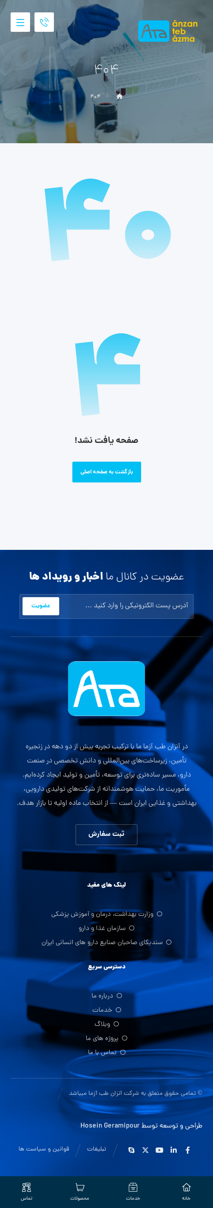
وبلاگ (107, 1026)
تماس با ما (107, 1054)
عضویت (40, 606)
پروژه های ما (106, 1040)
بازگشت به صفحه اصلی (106, 472)
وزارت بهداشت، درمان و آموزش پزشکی (106, 915)
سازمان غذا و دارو (106, 929)
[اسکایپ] (131, 1150)
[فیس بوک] (188, 1150)
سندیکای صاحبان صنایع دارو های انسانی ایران (106, 943)
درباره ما (106, 997)
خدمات (106, 1011)
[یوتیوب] (159, 1150)
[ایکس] (145, 1150)
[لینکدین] (174, 1150)
